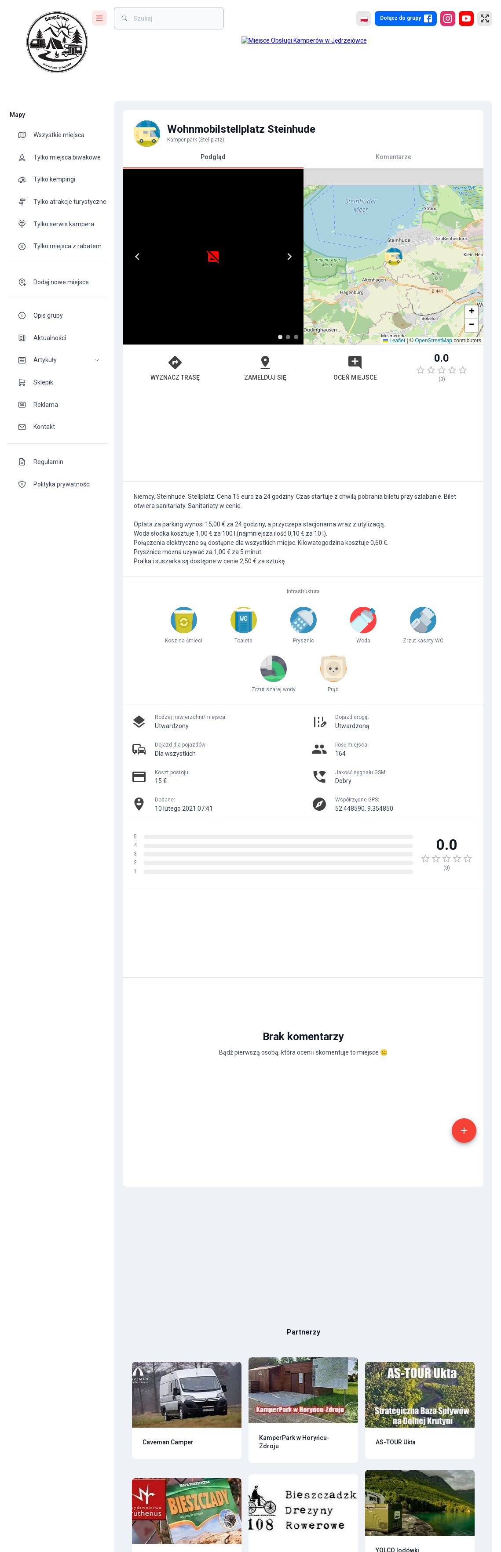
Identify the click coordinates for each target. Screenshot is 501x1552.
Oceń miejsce (355, 368)
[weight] (174, 18)
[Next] (289, 256)
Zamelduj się (265, 368)
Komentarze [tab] (393, 156)
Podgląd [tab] (213, 160)
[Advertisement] (303, 436)
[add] (464, 1130)
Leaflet (394, 340)
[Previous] (137, 256)
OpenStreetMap (433, 340)
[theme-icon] (25, 135)
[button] (57, 360)
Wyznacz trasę (175, 368)
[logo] (57, 42)
